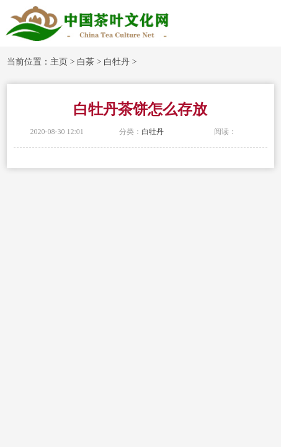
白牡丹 (117, 61)
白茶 (85, 61)
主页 (59, 61)
